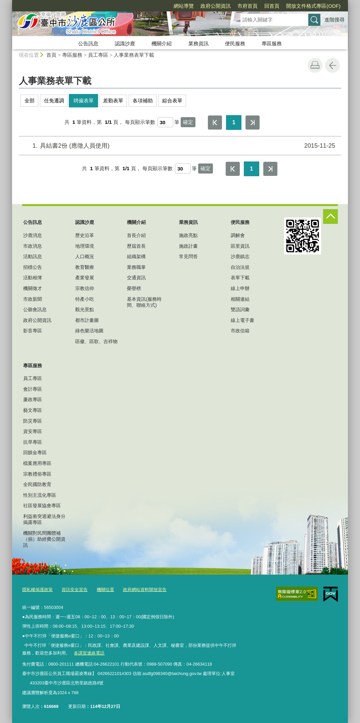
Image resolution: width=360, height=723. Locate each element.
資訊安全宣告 (74, 589)
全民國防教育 (37, 484)
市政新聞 (32, 299)
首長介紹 (136, 235)
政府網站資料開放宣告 (145, 589)
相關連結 (240, 299)
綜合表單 (172, 100)
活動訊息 (32, 256)
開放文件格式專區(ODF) (313, 6)
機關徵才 (32, 288)
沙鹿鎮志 (240, 256)
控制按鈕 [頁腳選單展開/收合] (330, 216)
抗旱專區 (32, 442)
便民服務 (235, 43)
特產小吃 (84, 299)
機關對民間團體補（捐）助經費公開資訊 (44, 539)
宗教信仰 (84, 288)
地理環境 (84, 246)
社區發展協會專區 (42, 505)
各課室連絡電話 (89, 653)
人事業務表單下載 (134, 55)
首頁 (51, 55)
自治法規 (240, 267)
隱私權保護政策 (37, 589)
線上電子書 (242, 320)
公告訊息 (88, 43)
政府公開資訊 (215, 6)
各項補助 (143, 100)
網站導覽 (184, 6)
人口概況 (84, 256)
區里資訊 (240, 246)
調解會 (238, 235)
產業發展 (84, 277)
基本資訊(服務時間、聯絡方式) (144, 302)
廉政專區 (32, 399)
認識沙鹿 (125, 43)
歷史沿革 (84, 235)
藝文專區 (32, 410)
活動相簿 (32, 277)
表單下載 (240, 277)
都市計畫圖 (87, 320)
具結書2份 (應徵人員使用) (179, 146)
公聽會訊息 (35, 309)
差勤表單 (113, 100)
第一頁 (215, 122)
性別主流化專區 (39, 495)
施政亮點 (188, 235)
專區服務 (272, 43)
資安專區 (32, 431)
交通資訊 (136, 277)
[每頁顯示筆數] (165, 122)
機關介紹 (161, 43)
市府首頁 (247, 6)
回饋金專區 (35, 452)
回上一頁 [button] (332, 65)
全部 (30, 100)
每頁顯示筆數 (140, 122)
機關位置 (105, 589)
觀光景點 (84, 309)
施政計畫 (188, 246)
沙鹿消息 (32, 235)
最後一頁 (252, 122)
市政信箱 (240, 330)
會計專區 (32, 389)
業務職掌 (136, 267)
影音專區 (32, 330)
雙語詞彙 (240, 309)
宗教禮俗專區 (37, 474)
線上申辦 (240, 288)
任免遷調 (54, 100)
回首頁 (271, 6)
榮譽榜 (134, 288)
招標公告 (32, 267)
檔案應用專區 (37, 463)
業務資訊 (198, 43)
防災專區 (32, 421)
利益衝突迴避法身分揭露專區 (44, 519)
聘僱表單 (84, 100)
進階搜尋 (334, 19)
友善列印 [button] (315, 65)
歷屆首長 (136, 246)
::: (9, 3)
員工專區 (98, 55)
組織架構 (136, 256)
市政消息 (32, 246)
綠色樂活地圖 (89, 330)
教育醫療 (84, 267)
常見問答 (188, 256)
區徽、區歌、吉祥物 (96, 341)
